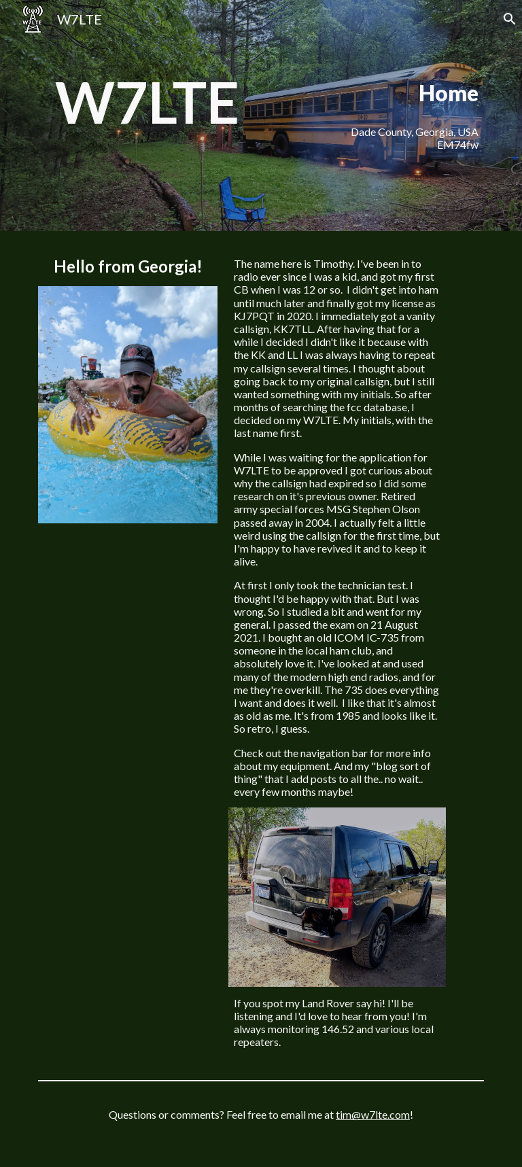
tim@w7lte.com (373, 1114)
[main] (146, 102)
